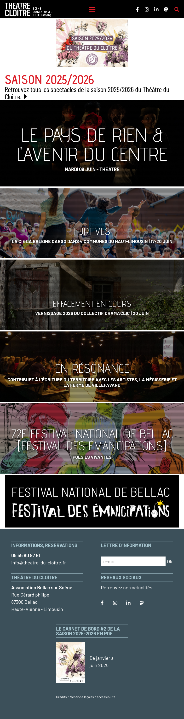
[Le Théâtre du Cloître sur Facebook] (137, 9)
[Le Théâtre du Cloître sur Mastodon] (166, 9)
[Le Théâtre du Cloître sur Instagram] (147, 9)
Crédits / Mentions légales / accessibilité (85, 697)
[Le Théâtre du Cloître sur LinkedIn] (156, 9)
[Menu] (92, 9)
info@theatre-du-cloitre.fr (38, 562)
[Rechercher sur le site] (176, 9)
